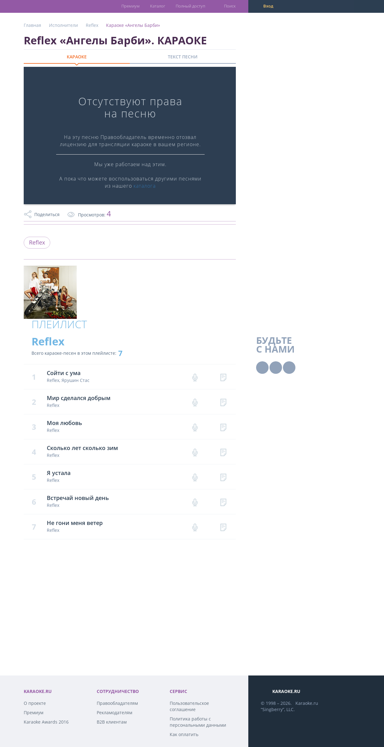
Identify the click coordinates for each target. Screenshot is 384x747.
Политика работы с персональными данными (198, 722)
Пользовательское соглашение (189, 706)
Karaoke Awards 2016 (46, 722)
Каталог (157, 6)
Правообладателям (117, 703)
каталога (145, 185)
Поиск (230, 6)
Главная (32, 25)
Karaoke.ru (306, 703)
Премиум (130, 6)
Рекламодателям (114, 712)
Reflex (92, 25)
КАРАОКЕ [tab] (77, 57)
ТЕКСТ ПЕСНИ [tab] (182, 57)
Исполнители (63, 25)
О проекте (35, 703)
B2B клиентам (112, 722)
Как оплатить (184, 734)
